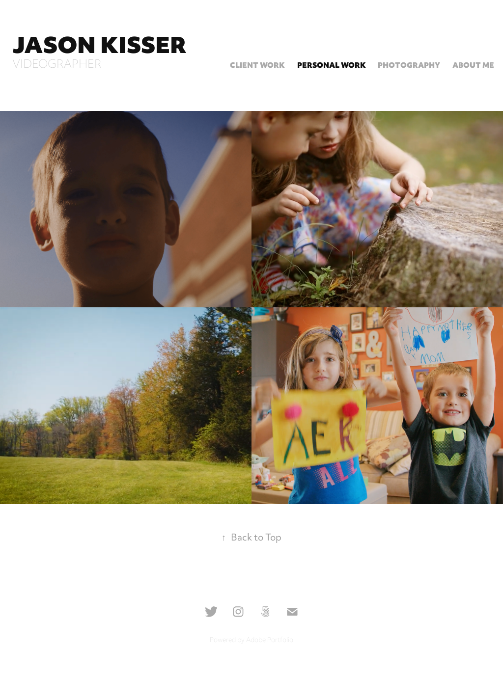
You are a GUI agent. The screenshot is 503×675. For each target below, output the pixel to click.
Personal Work (331, 66)
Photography (409, 66)
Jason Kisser (99, 47)
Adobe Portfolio (269, 641)
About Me (473, 66)
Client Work (257, 66)
